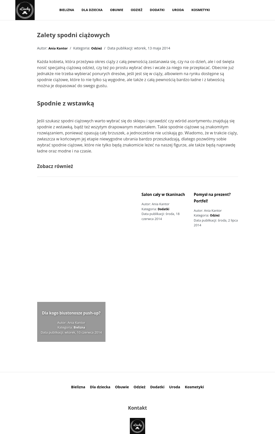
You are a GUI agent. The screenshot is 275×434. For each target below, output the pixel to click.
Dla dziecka (92, 10)
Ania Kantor (58, 48)
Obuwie (116, 10)
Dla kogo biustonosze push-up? (71, 312)
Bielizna (66, 10)
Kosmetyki (200, 10)
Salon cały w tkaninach (163, 194)
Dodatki (157, 10)
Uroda (178, 10)
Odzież (136, 10)
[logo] (25, 10)
